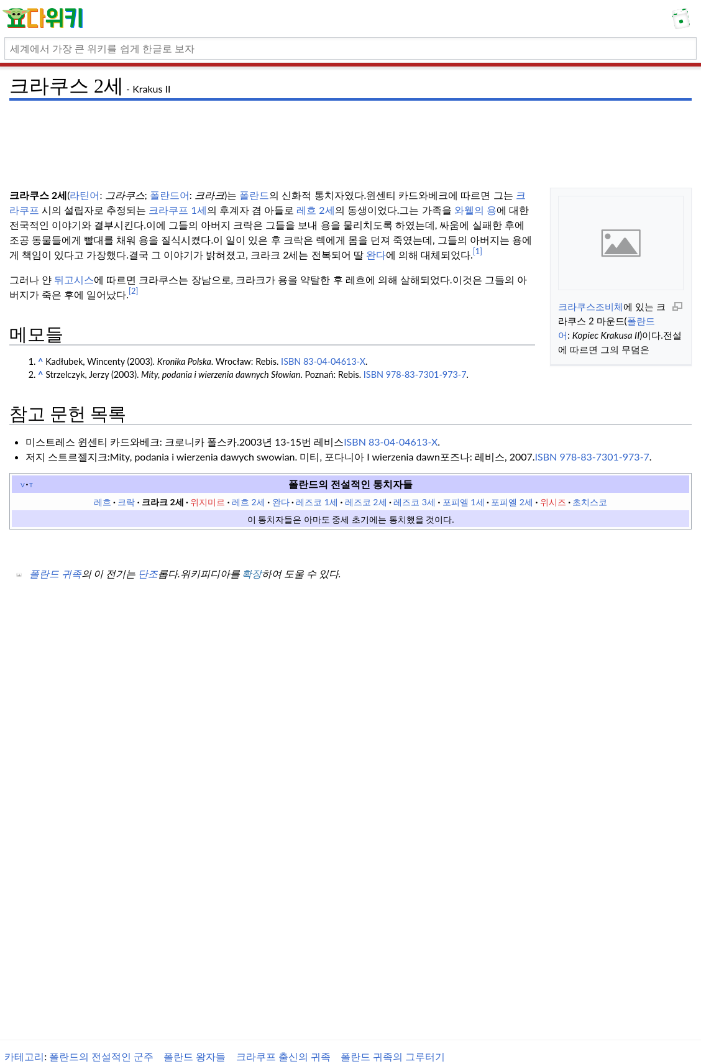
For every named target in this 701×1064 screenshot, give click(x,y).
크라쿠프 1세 (177, 210)
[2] (133, 291)
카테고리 (24, 1056)
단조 (148, 573)
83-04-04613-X (403, 441)
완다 (376, 254)
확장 (252, 573)
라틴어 (84, 195)
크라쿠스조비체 (590, 306)
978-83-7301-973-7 (604, 456)
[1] (477, 251)
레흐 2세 (315, 210)
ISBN (291, 361)
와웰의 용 (475, 210)
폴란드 (254, 195)
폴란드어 (170, 195)
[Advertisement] (350, 134)
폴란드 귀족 (55, 573)
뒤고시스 (73, 279)
